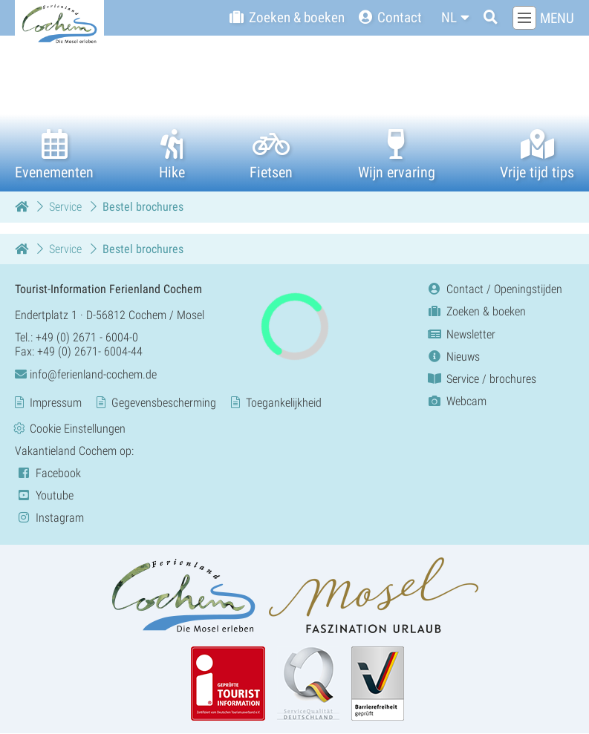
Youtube (44, 495)
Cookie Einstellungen (78, 429)
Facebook (48, 473)
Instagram (49, 518)
